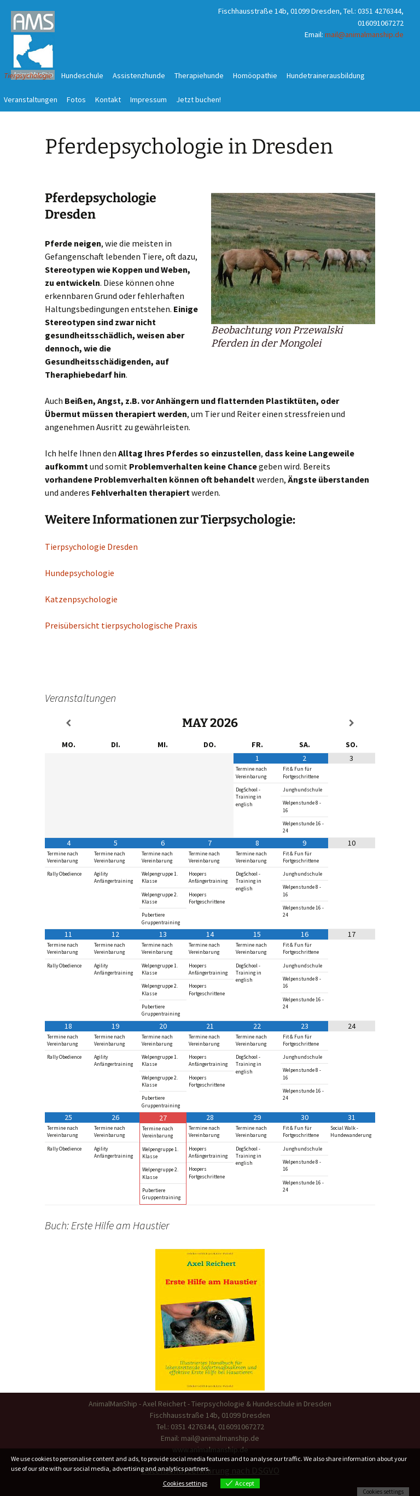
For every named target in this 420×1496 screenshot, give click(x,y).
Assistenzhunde (139, 75)
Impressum (148, 99)
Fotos (76, 99)
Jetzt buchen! (198, 99)
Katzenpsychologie (81, 599)
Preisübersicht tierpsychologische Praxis (121, 625)
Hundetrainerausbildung (326, 75)
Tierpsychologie (28, 75)
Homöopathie (255, 75)
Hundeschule (82, 75)
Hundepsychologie (79, 572)
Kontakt (108, 99)
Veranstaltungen (30, 99)
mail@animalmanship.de (364, 34)
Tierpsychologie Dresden (91, 546)
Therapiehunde (199, 75)
